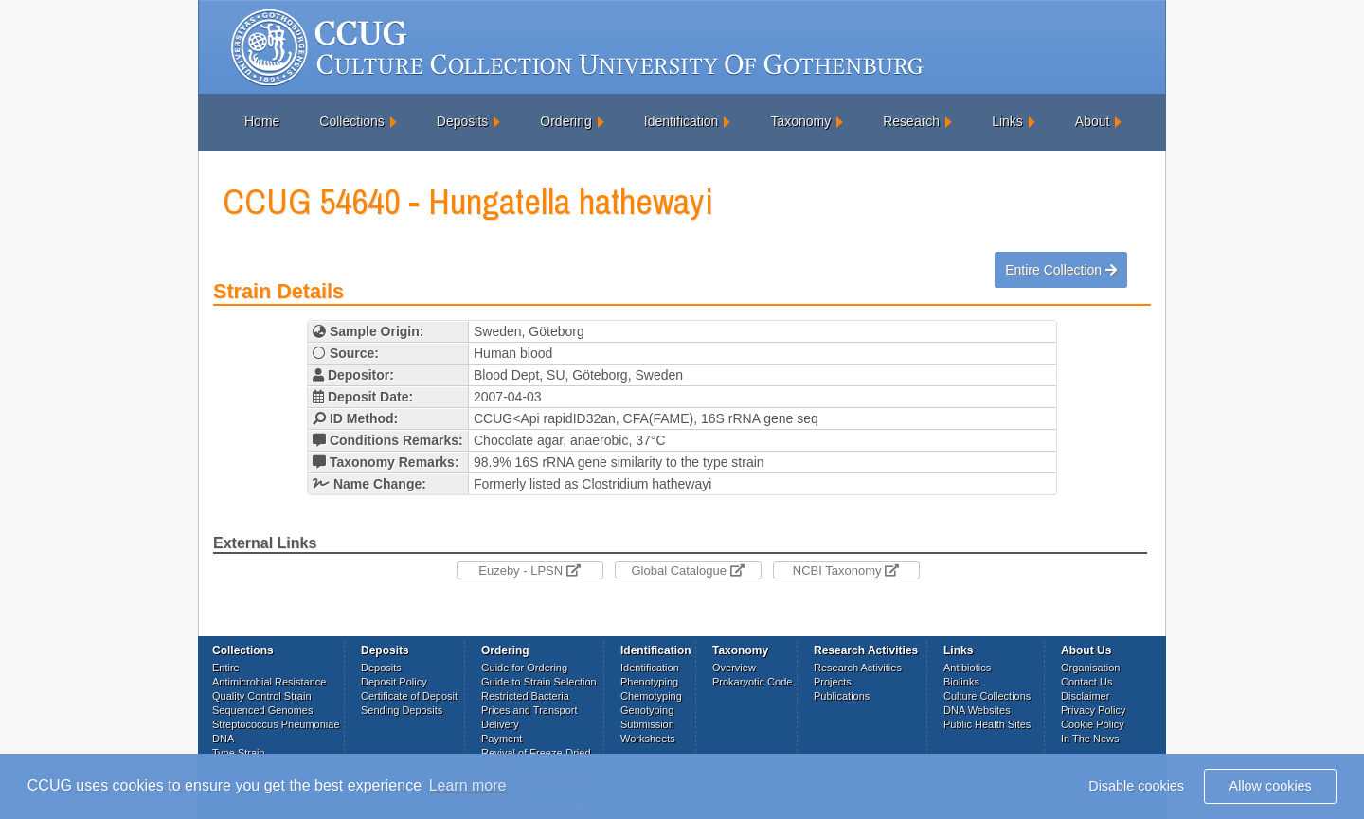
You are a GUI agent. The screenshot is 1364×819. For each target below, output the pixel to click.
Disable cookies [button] (1136, 785)
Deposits (462, 121)
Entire (226, 667)
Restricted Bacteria (525, 696)
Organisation (1090, 667)
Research (911, 121)
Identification (681, 121)
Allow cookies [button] (1270, 785)
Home (261, 121)
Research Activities (858, 667)
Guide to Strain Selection (539, 681)
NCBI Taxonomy (846, 570)
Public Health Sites (987, 724)
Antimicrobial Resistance (269, 681)
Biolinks (961, 681)
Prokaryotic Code (752, 681)
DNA (223, 738)
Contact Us (1086, 681)
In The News (1090, 738)
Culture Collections (987, 696)
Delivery (500, 724)
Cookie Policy (1092, 724)
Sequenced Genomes (262, 710)
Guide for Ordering (524, 667)
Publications (842, 696)
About (1092, 121)
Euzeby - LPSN (529, 570)
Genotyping (646, 710)
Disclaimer (1085, 696)
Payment (501, 738)
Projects (833, 681)
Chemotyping (651, 696)
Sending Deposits (401, 710)
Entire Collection (1061, 269)
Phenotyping (649, 681)
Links (1007, 121)
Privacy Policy (1093, 710)
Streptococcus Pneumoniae (276, 724)
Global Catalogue (687, 570)
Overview (734, 667)
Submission (647, 724)
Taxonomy (800, 121)
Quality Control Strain (262, 696)
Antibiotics (967, 667)
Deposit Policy (394, 681)
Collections (351, 121)
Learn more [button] (468, 785)
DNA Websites (977, 710)
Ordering (565, 121)
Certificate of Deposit (409, 696)
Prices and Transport (529, 710)
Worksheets (647, 738)
